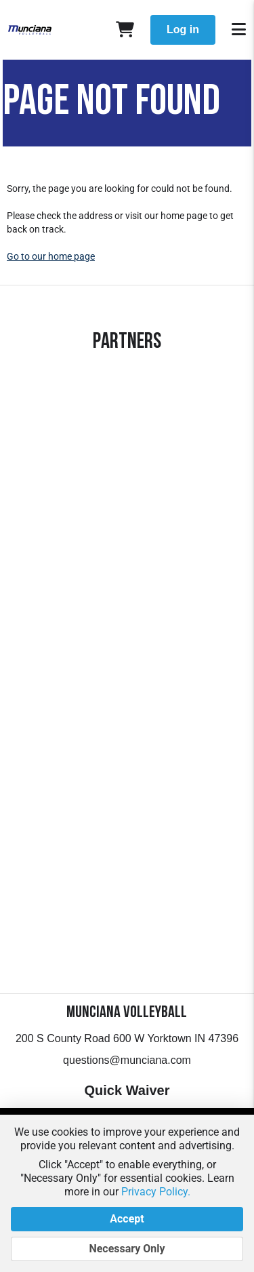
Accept (127, 1219)
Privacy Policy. (155, 1191)
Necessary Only (127, 1248)
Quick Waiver (127, 1090)
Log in (183, 29)
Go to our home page (51, 256)
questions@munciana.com (127, 1060)
